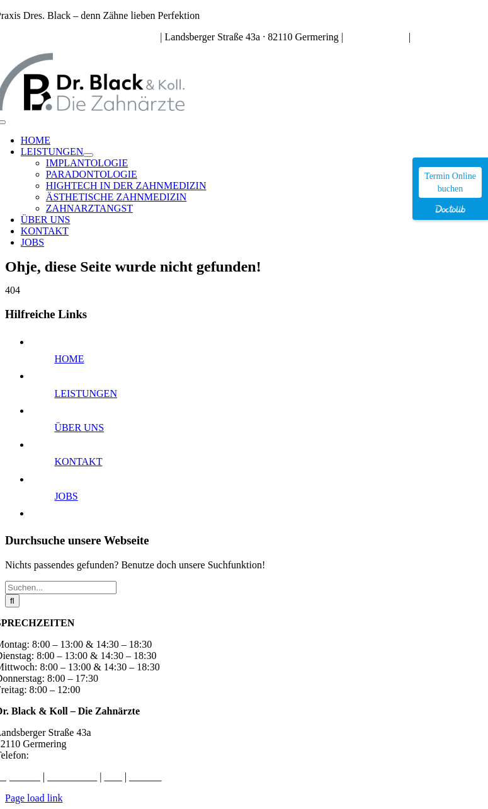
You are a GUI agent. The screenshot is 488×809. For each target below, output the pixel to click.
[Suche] (12, 600)
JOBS (65, 496)
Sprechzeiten (132, 37)
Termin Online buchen (450, 182)
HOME (69, 358)
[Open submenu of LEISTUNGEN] (88, 155)
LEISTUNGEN (85, 393)
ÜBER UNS (79, 427)
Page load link (34, 798)
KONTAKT (78, 461)
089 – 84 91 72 (376, 37)
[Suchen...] (60, 587)
